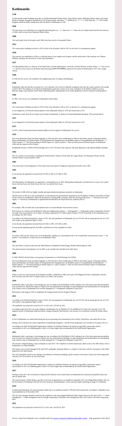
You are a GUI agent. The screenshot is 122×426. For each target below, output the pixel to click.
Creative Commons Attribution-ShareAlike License (70, 418)
